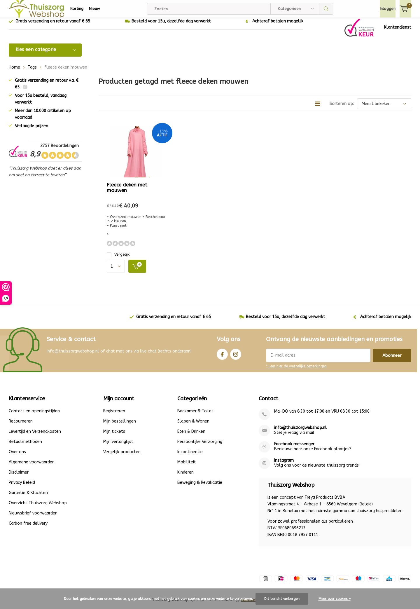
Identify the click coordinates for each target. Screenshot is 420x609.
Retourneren (21, 425)
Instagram (235, 357)
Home (14, 71)
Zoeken (326, 9)
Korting (76, 8)
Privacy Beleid (22, 486)
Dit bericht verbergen (282, 599)
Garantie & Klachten (28, 497)
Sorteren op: (342, 108)
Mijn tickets (114, 435)
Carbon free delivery (28, 527)
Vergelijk (118, 258)
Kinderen (185, 476)
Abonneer (392, 359)
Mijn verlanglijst (118, 446)
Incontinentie (190, 456)
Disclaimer (19, 476)
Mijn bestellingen (119, 425)
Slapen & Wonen (193, 425)
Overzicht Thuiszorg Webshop (38, 507)
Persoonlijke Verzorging (199, 446)
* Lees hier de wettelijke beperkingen (296, 371)
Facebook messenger (294, 448)
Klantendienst (397, 31)
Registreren (114, 415)
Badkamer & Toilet (195, 415)
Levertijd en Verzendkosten (35, 435)
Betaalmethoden (25, 446)
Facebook (222, 357)
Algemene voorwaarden (32, 466)
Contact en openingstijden (34, 415)
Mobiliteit (186, 466)
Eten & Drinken (191, 435)
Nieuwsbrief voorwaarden (33, 517)
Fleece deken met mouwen (127, 192)
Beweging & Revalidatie (199, 486)
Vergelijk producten (122, 456)
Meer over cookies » (334, 599)
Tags (32, 71)
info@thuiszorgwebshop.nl (300, 432)
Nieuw (94, 8)
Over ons (17, 456)
